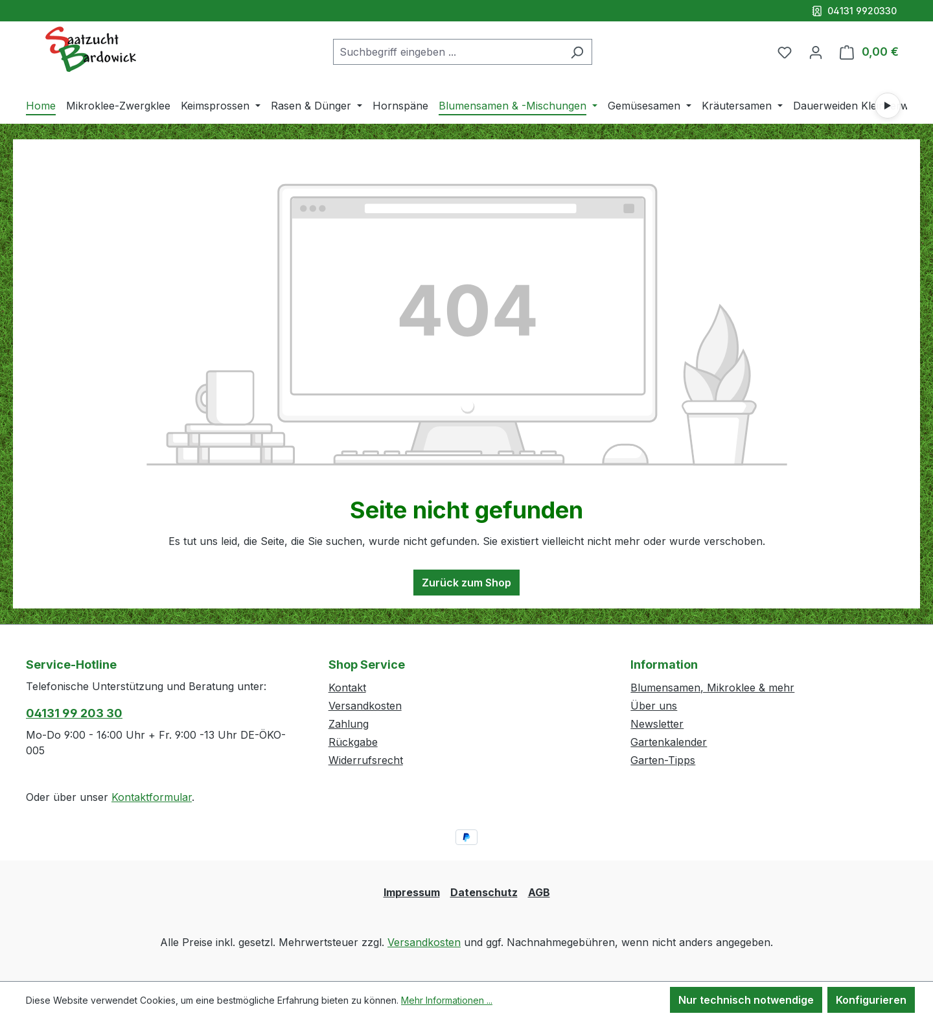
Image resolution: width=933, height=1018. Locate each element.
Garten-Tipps (662, 760)
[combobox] (447, 52)
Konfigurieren (871, 999)
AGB (539, 892)
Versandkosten (365, 705)
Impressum (412, 892)
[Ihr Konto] (815, 52)
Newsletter (657, 723)
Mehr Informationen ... (446, 1000)
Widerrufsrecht (365, 760)
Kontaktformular (151, 797)
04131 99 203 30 (74, 713)
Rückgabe (353, 741)
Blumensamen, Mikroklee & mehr (712, 687)
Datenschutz (484, 892)
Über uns (653, 705)
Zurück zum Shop (466, 582)
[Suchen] (577, 52)
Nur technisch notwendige (746, 999)
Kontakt (347, 687)
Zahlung (348, 723)
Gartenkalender (668, 741)
